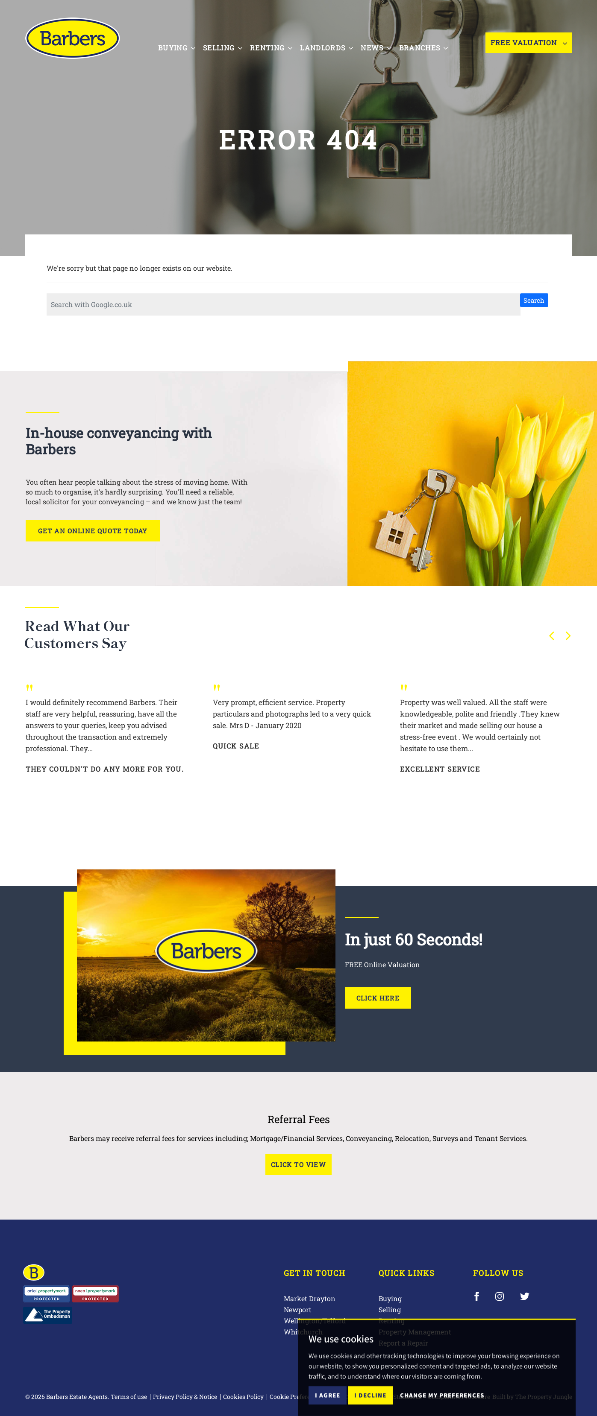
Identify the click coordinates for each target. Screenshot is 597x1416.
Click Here (378, 998)
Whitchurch (303, 1331)
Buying (390, 1298)
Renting (392, 1320)
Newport (298, 1309)
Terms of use (129, 1397)
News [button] (384, 41)
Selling (390, 1309)
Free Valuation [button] (529, 42)
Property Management (415, 1331)
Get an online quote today (93, 531)
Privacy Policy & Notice (185, 1397)
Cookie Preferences (296, 1397)
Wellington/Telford (315, 1320)
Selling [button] (230, 41)
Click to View (298, 1164)
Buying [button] (184, 41)
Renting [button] (279, 41)
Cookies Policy (243, 1397)
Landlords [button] (335, 41)
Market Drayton (309, 1298)
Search (533, 300)
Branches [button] (431, 41)
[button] (551, 636)
